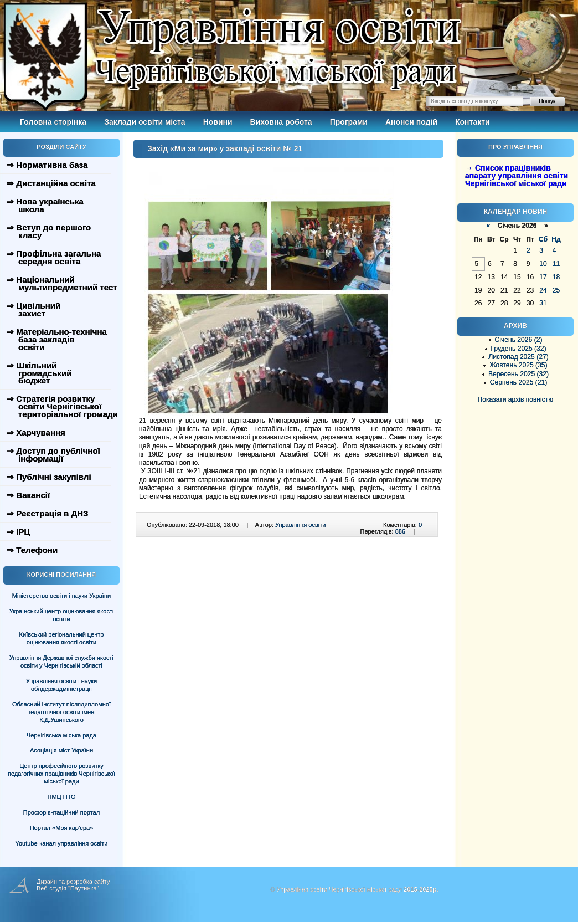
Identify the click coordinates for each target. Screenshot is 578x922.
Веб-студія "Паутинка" (68, 888)
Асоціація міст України (61, 750)
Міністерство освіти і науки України (61, 595)
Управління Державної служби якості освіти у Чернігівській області (61, 661)
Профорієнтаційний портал (61, 812)
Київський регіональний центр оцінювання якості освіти (61, 638)
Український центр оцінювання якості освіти (61, 615)
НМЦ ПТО (62, 796)
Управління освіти (300, 524)
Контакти (472, 121)
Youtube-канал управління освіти (62, 843)
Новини (218, 121)
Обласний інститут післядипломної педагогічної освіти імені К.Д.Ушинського (61, 712)
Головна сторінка (53, 121)
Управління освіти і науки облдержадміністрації (61, 685)
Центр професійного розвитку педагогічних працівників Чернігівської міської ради (61, 773)
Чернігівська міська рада (61, 735)
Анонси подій (411, 121)
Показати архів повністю (516, 399)
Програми (349, 121)
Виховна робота (281, 121)
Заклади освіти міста (144, 121)
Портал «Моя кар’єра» (62, 827)
